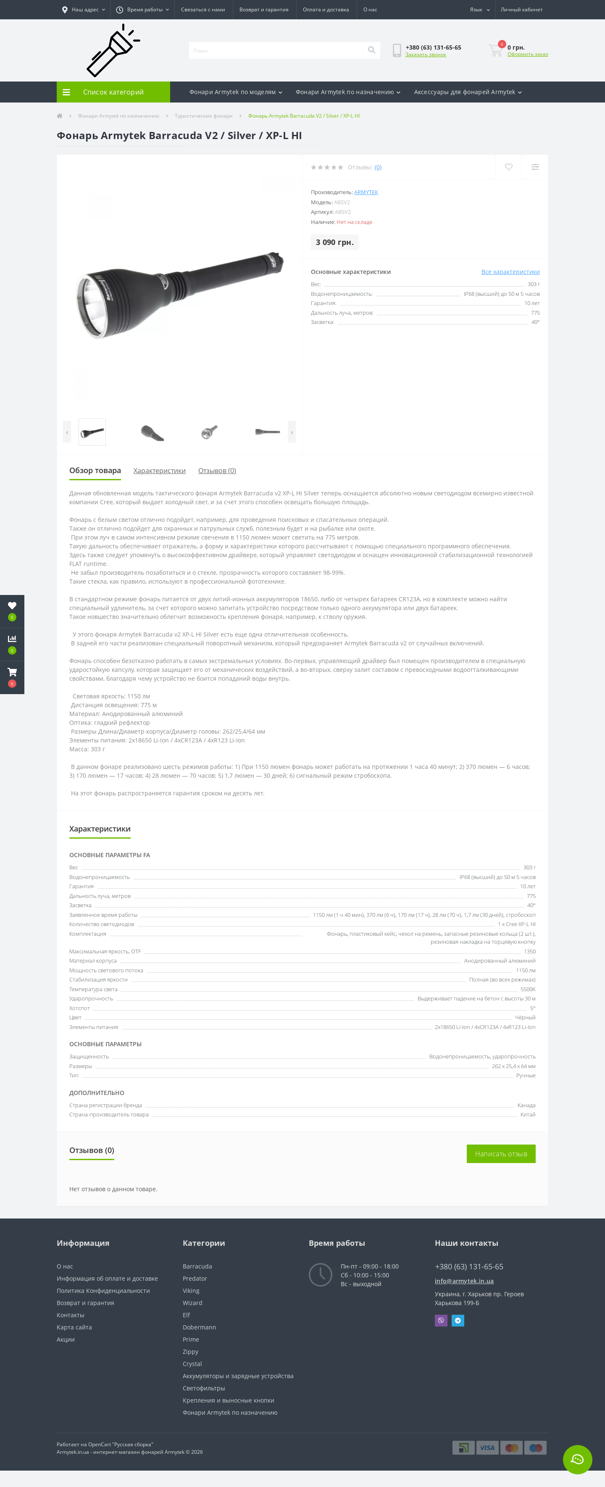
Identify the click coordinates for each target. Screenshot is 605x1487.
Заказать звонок (425, 54)
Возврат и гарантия (264, 9)
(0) (378, 167)
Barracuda (197, 1266)
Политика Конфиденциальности (103, 1291)
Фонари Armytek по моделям (235, 92)
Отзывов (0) (217, 470)
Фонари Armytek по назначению (348, 92)
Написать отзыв (501, 1153)
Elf (186, 1315)
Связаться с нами (203, 9)
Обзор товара (95, 470)
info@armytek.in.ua (464, 1281)
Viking (191, 1291)
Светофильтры (204, 1388)
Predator (195, 1278)
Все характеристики (510, 272)
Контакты (70, 1315)
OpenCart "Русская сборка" (120, 1444)
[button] (83, 9)
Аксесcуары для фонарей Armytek (468, 92)
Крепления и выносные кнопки (228, 1400)
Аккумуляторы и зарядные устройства (238, 1376)
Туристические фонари (204, 115)
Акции (66, 1339)
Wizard (193, 1303)
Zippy (190, 1351)
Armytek (366, 192)
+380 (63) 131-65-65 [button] (469, 1266)
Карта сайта (74, 1327)
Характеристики (160, 470)
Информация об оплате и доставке (107, 1278)
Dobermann (199, 1327)
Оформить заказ (528, 54)
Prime (191, 1339)
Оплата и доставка (326, 9)
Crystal (192, 1364)
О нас (370, 9)
